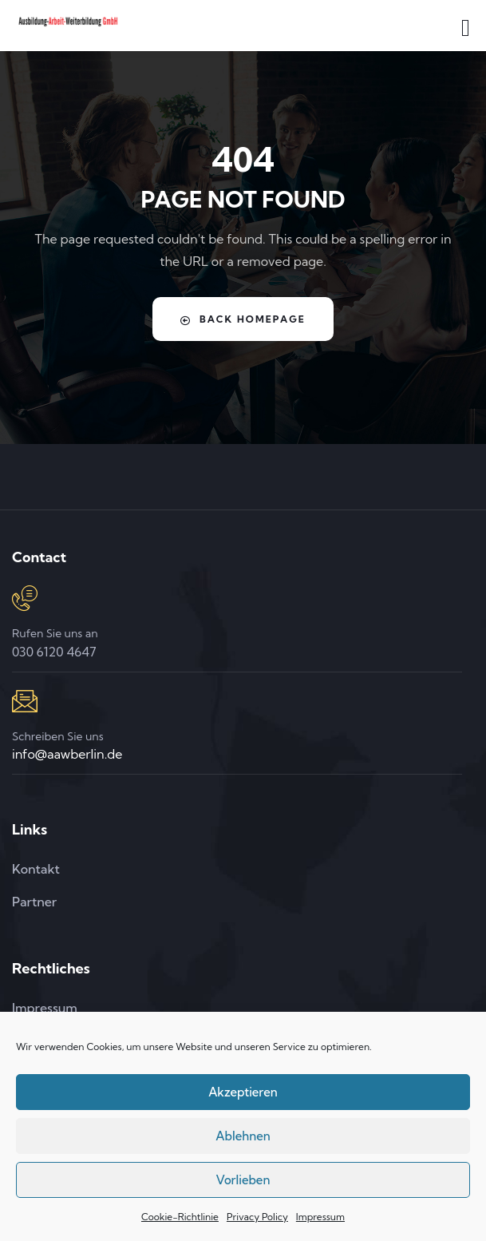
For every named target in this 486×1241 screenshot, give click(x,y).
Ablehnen (242, 1136)
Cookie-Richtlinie (180, 1217)
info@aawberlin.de (67, 754)
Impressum (320, 1217)
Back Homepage (243, 319)
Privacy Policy (257, 1217)
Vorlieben (243, 1179)
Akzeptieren (243, 1092)
